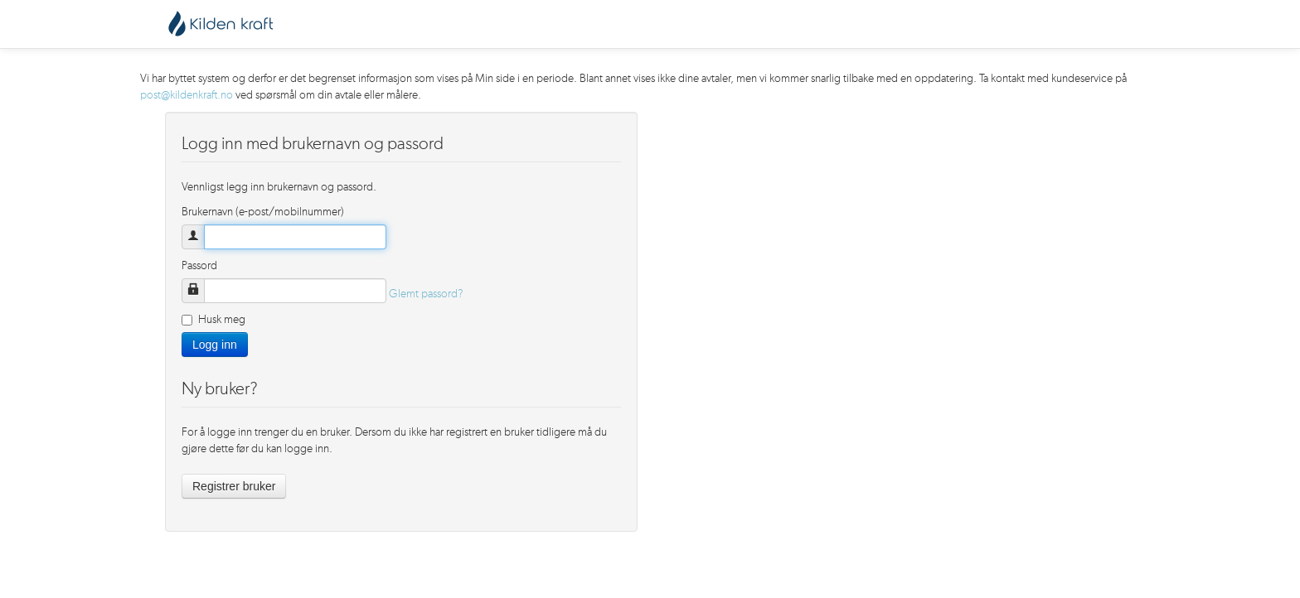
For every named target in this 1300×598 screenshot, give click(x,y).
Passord (199, 266)
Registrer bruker (233, 486)
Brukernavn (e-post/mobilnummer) (263, 212)
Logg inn (214, 344)
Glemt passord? (426, 294)
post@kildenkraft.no (186, 95)
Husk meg (213, 320)
